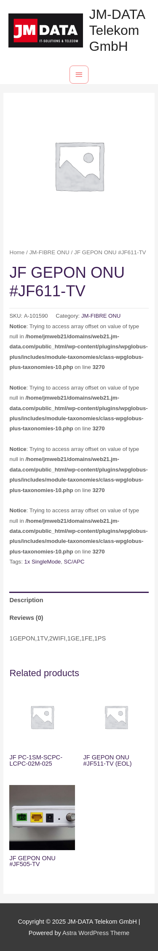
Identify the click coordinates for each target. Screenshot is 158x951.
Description (26, 600)
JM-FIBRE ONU (49, 252)
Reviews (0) (26, 617)
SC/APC (74, 561)
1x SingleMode (42, 561)
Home (16, 252)
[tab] (78, 600)
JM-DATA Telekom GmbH (117, 30)
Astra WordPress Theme (95, 933)
